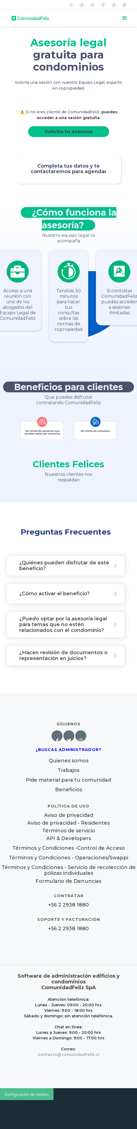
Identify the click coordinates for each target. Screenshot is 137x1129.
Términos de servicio (68, 831)
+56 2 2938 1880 (68, 905)
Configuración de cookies (27, 1094)
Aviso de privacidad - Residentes (68, 823)
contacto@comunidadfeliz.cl (68, 1054)
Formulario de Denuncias (68, 881)
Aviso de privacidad (68, 815)
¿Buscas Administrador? (68, 749)
